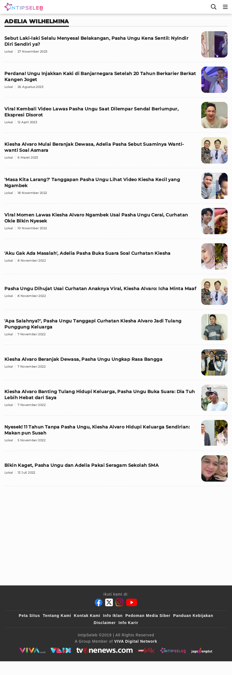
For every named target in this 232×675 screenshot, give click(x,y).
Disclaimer (105, 622)
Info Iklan (112, 615)
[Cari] (214, 7)
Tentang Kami (57, 615)
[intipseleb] (173, 650)
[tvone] (104, 650)
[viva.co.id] (32, 650)
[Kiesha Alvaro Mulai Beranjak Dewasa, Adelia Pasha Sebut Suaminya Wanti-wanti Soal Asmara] (116, 152)
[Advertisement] (116, 529)
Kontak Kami (87, 615)
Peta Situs (29, 615)
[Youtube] (131, 602)
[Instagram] (119, 602)
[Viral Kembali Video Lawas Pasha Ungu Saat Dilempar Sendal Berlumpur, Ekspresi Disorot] (116, 117)
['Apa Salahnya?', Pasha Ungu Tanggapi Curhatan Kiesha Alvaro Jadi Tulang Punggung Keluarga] (116, 329)
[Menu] (225, 7)
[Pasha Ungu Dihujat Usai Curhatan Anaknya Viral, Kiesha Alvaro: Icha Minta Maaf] (116, 294)
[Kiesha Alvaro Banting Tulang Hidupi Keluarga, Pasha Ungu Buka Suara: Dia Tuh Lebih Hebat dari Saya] (116, 400)
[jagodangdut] (201, 650)
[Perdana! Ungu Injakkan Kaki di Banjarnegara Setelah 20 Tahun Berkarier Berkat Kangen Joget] (116, 82)
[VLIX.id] (61, 650)
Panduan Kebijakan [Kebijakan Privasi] (193, 615)
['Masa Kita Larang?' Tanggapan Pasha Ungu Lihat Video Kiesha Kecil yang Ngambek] (116, 188)
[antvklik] (146, 650)
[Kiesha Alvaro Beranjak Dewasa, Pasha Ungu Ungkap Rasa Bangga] (116, 364)
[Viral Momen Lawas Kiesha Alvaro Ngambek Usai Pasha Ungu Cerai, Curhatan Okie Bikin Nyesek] (116, 223)
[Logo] (22, 7)
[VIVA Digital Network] (135, 641)
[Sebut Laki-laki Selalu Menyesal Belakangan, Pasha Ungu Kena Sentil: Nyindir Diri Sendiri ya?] (116, 46)
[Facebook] (98, 602)
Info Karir (128, 622)
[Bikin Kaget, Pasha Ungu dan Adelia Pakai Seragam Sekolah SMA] (116, 470)
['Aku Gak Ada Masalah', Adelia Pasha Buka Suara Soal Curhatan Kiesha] (116, 258)
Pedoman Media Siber (147, 615)
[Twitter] (109, 602)
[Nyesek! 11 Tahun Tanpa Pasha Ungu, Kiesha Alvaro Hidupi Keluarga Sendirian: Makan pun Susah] (116, 435)
